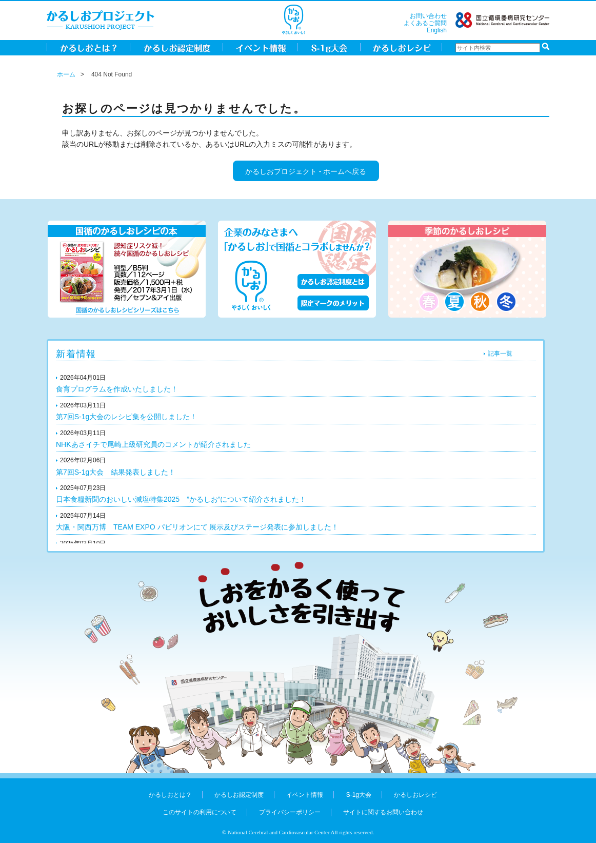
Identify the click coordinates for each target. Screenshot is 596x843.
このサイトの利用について (199, 812)
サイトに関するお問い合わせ (383, 812)
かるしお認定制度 (239, 794)
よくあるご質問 (425, 23)
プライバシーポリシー (290, 812)
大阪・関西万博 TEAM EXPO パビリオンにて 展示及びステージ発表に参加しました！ (197, 527)
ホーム (66, 74)
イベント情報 (304, 794)
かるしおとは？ (170, 794)
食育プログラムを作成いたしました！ (117, 389)
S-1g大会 (358, 794)
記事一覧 (500, 353)
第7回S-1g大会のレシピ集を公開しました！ (126, 417)
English (437, 30)
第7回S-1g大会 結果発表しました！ (115, 472)
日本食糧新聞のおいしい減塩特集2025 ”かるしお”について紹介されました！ (181, 499)
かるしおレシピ (415, 794)
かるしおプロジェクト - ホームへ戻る (305, 171)
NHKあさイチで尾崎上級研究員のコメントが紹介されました (153, 444)
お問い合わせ (428, 15)
